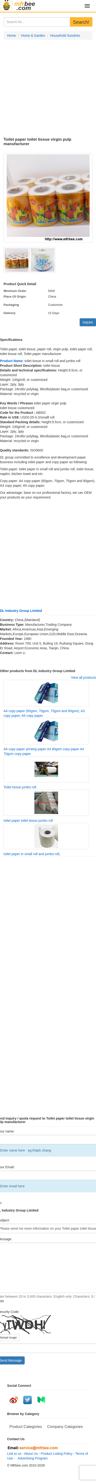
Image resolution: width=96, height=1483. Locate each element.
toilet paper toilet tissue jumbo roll (28, 820)
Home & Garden (33, 35)
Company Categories (65, 1427)
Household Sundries (65, 35)
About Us (31, 1453)
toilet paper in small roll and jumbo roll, (32, 854)
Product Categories (25, 1427)
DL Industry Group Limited (21, 611)
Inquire (88, 322)
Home (11, 35)
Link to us (14, 1453)
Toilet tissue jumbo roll (20, 787)
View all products (83, 677)
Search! (81, 22)
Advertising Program (32, 1458)
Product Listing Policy (57, 1453)
